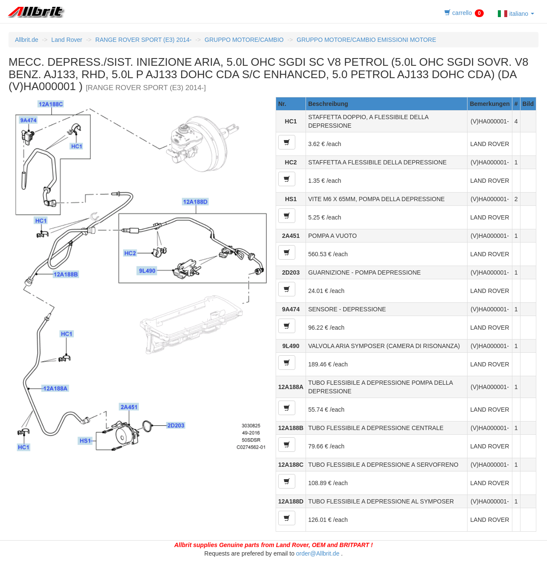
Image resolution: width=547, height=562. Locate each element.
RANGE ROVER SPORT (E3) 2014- (143, 39)
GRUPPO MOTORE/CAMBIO (244, 39)
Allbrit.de (26, 39)
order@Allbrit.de (317, 553)
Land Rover (66, 39)
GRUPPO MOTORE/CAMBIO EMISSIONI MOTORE (366, 39)
